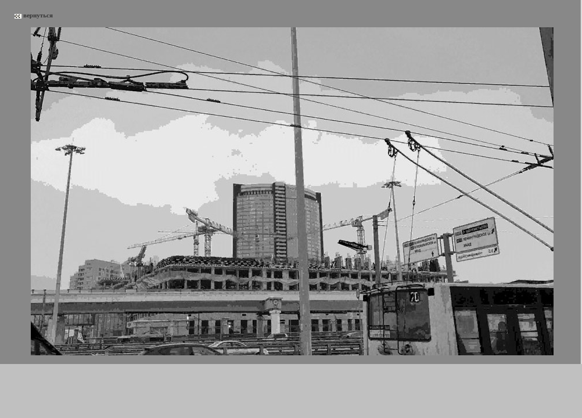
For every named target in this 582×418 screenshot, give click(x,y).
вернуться (38, 15)
